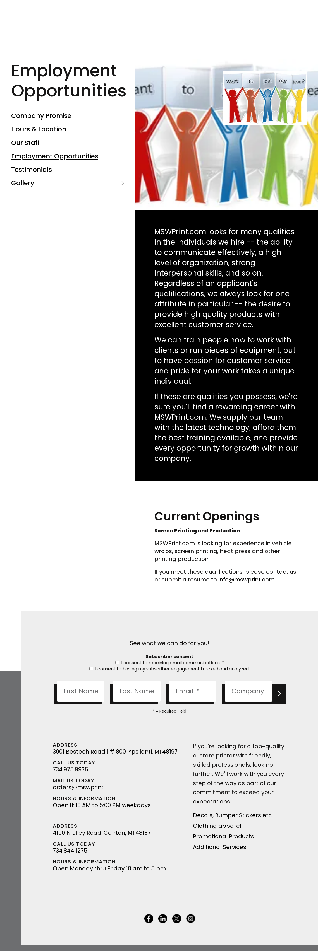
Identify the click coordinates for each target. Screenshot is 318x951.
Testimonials (31, 169)
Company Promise (41, 115)
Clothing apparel (217, 826)
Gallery (68, 183)
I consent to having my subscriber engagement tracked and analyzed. (169, 669)
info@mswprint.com (246, 579)
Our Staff (25, 142)
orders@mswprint (78, 787)
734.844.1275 (70, 851)
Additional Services (219, 847)
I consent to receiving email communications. (169, 663)
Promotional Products (223, 836)
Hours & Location (38, 129)
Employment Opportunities (54, 156)
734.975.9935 (70, 769)
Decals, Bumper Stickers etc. (233, 815)
